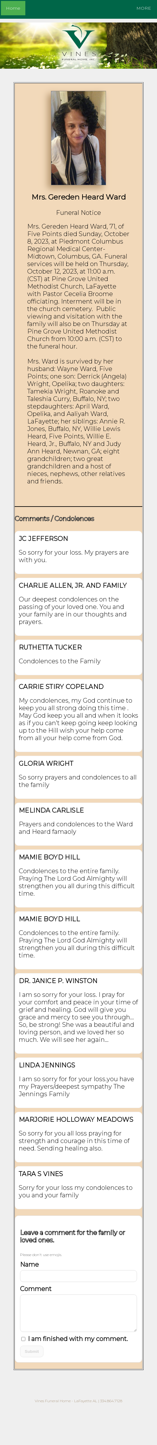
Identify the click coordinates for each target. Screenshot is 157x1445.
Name (29, 1264)
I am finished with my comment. (74, 1339)
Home (13, 8)
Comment (36, 1289)
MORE (143, 8)
